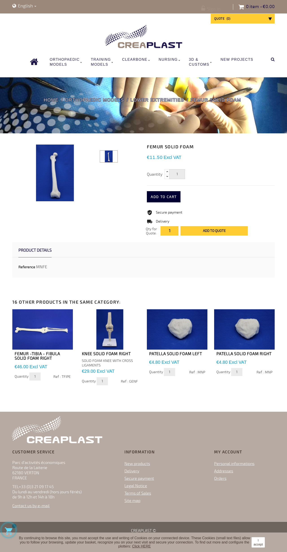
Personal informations (234, 463)
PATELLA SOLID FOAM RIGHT (244, 353)
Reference (26, 267)
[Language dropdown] (24, 6)
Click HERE (141, 546)
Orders (220, 478)
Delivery (131, 471)
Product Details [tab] (35, 250)
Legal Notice (135, 485)
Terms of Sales (137, 493)
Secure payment (139, 478)
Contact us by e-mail (31, 505)
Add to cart (172, 197)
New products (137, 463)
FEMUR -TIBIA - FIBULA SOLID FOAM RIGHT (37, 356)
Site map (132, 500)
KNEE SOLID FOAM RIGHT (106, 353)
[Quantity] (177, 174)
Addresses (223, 471)
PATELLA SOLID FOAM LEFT (175, 353)
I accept (258, 542)
